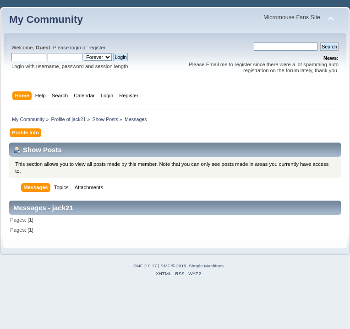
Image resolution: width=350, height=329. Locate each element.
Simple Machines (206, 265)
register (96, 47)
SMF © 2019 (173, 265)
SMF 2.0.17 (145, 265)
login (75, 47)
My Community (46, 19)
